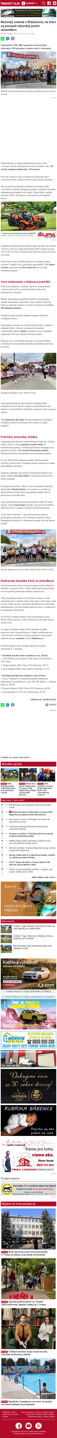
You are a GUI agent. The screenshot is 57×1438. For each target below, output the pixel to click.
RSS (45, 1414)
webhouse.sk (38, 1434)
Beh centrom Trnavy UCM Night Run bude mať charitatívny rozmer (45, 789)
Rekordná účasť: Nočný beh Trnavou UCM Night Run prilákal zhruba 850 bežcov (27, 789)
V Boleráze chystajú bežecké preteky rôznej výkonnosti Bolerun (28, 827)
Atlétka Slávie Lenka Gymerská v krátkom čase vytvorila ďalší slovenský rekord (30, 841)
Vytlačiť (51, 704)
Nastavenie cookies (35, 1417)
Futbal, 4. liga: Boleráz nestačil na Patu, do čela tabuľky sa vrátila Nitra (34, 927)
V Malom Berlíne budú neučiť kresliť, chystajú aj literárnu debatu (24, 1353)
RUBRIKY (29, 3)
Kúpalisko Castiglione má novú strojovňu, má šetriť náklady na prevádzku (26, 1403)
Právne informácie (27, 1412)
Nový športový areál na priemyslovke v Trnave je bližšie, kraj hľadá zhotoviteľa (24, 1253)
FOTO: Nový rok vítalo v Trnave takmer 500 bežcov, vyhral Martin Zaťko (29, 863)
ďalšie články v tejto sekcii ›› (44, 877)
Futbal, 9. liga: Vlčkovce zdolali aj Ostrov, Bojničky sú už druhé (33, 937)
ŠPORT (3, 33)
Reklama (39, 1414)
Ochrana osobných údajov (44, 1412)
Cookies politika (49, 1417)
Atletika (9, 33)
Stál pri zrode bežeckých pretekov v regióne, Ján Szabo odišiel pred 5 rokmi (30, 870)
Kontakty (51, 1414)
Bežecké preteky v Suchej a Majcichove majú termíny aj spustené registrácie (32, 849)
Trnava (4, 1252)
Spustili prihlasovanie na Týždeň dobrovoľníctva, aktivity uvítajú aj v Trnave (23, 1303)
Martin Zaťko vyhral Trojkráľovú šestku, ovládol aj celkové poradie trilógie (32, 856)
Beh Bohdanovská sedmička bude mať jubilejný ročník (8, 788)
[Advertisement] (28, 128)
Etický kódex (30, 1414)
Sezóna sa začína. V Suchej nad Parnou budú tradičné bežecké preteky (31, 834)
